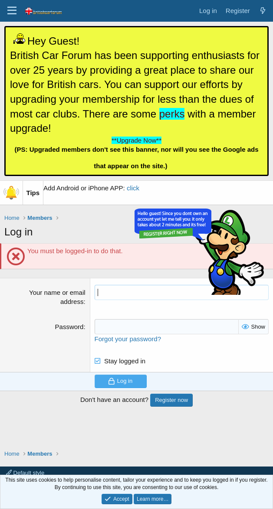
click (133, 188)
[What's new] (262, 11)
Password (69, 326)
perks (172, 114)
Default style (25, 473)
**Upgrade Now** (136, 140)
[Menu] (12, 11)
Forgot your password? (128, 339)
